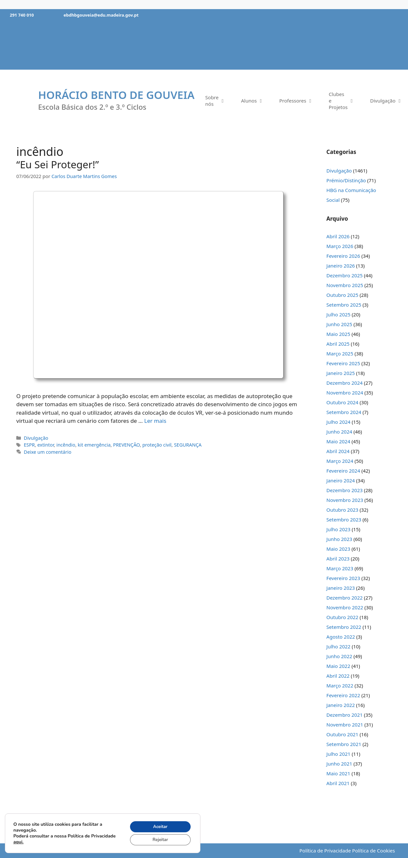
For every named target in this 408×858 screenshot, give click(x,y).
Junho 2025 (339, 324)
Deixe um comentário (47, 452)
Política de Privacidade (325, 850)
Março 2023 (340, 568)
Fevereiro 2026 (343, 256)
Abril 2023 (338, 558)
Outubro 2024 (342, 402)
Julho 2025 (339, 314)
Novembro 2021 (345, 724)
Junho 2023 (339, 539)
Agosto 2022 (341, 636)
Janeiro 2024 (341, 480)
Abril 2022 (338, 675)
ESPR (29, 445)
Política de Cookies (373, 850)
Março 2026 (340, 246)
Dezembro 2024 (345, 383)
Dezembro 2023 (345, 490)
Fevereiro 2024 (343, 470)
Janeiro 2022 (341, 705)
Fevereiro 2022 (343, 695)
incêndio (65, 445)
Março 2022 (340, 685)
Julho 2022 (339, 646)
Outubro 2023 (342, 509)
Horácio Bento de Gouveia (116, 95)
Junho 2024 (339, 431)
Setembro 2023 (344, 519)
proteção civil (157, 445)
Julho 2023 (339, 529)
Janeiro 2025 (341, 373)
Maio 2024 (338, 441)
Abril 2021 (338, 783)
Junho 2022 (339, 656)
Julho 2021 (339, 754)
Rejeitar (159, 839)
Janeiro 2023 (341, 588)
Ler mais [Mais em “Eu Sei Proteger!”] (155, 420)
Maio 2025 (338, 334)
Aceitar (159, 826)
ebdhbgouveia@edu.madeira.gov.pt (101, 15)
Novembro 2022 (345, 607)
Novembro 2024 (345, 392)
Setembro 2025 (344, 304)
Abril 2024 (338, 451)
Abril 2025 (338, 343)
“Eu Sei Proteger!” (57, 164)
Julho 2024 (339, 422)
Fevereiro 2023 (343, 578)
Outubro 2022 (342, 617)
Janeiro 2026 (341, 265)
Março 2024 (340, 461)
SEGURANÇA (188, 445)
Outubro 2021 (342, 734)
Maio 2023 (338, 549)
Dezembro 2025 (345, 275)
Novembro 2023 (345, 500)
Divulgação (36, 438)
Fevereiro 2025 (343, 363)
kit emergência (94, 445)
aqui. (44, 841)
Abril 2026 (338, 236)
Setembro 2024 (344, 412)
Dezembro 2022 (345, 597)
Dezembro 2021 (345, 715)
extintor (45, 445)
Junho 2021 (339, 763)
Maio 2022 (338, 666)
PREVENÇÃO (126, 445)
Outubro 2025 (342, 295)
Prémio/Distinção (346, 180)
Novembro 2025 (345, 285)
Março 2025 (340, 353)
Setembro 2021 (344, 744)
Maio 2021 (338, 773)
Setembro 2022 (344, 627)
